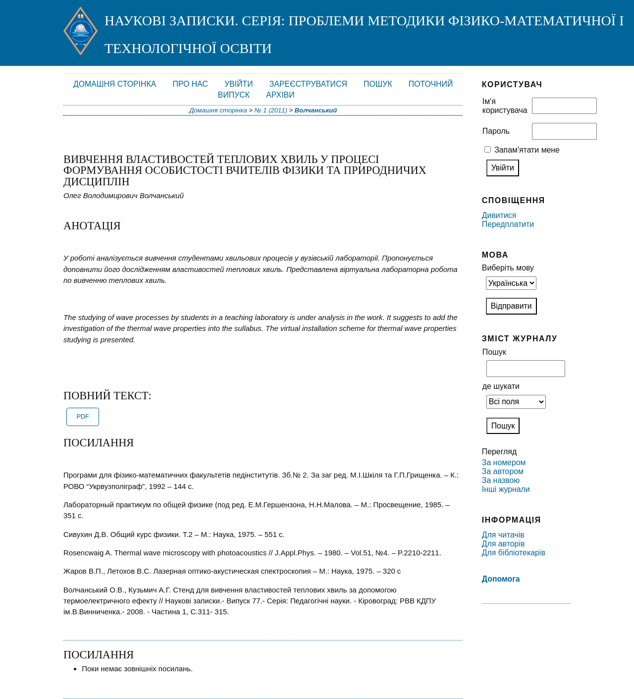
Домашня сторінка (114, 84)
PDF (82, 416)
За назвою (501, 480)
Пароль (496, 131)
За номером (504, 462)
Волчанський (316, 110)
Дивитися (499, 215)
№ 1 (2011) (271, 110)
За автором (503, 471)
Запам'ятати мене (527, 150)
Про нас (190, 84)
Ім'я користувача (505, 105)
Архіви (280, 95)
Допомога (501, 579)
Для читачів (503, 535)
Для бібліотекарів (513, 552)
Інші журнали (506, 489)
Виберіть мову (508, 268)
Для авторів (503, 543)
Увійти (238, 84)
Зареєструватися (308, 84)
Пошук (378, 84)
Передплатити (508, 224)
